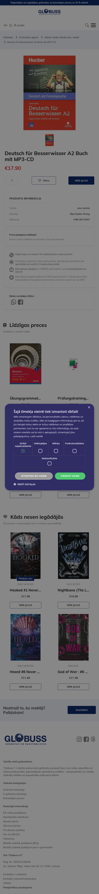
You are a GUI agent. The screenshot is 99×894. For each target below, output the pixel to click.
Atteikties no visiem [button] (34, 475)
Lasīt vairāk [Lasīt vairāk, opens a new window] (36, 436)
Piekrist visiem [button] (70, 475)
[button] (24, 484)
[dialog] (49, 447)
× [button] (89, 407)
